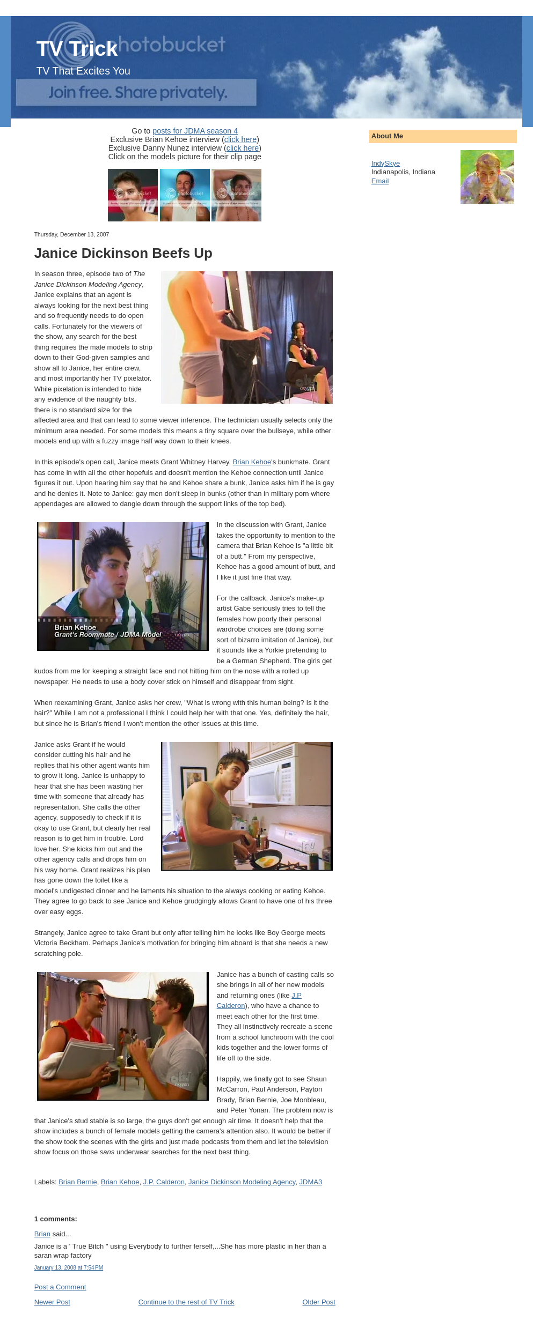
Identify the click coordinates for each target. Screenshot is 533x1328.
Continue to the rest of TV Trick (186, 1302)
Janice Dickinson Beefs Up (123, 253)
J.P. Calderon (164, 1182)
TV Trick (77, 48)
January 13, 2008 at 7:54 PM (69, 1268)
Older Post (318, 1302)
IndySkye (385, 163)
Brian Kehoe (252, 462)
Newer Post (52, 1302)
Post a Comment (60, 1287)
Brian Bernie (78, 1182)
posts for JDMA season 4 (195, 131)
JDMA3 (311, 1182)
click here (240, 139)
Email (380, 181)
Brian (42, 1234)
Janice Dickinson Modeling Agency (241, 1182)
